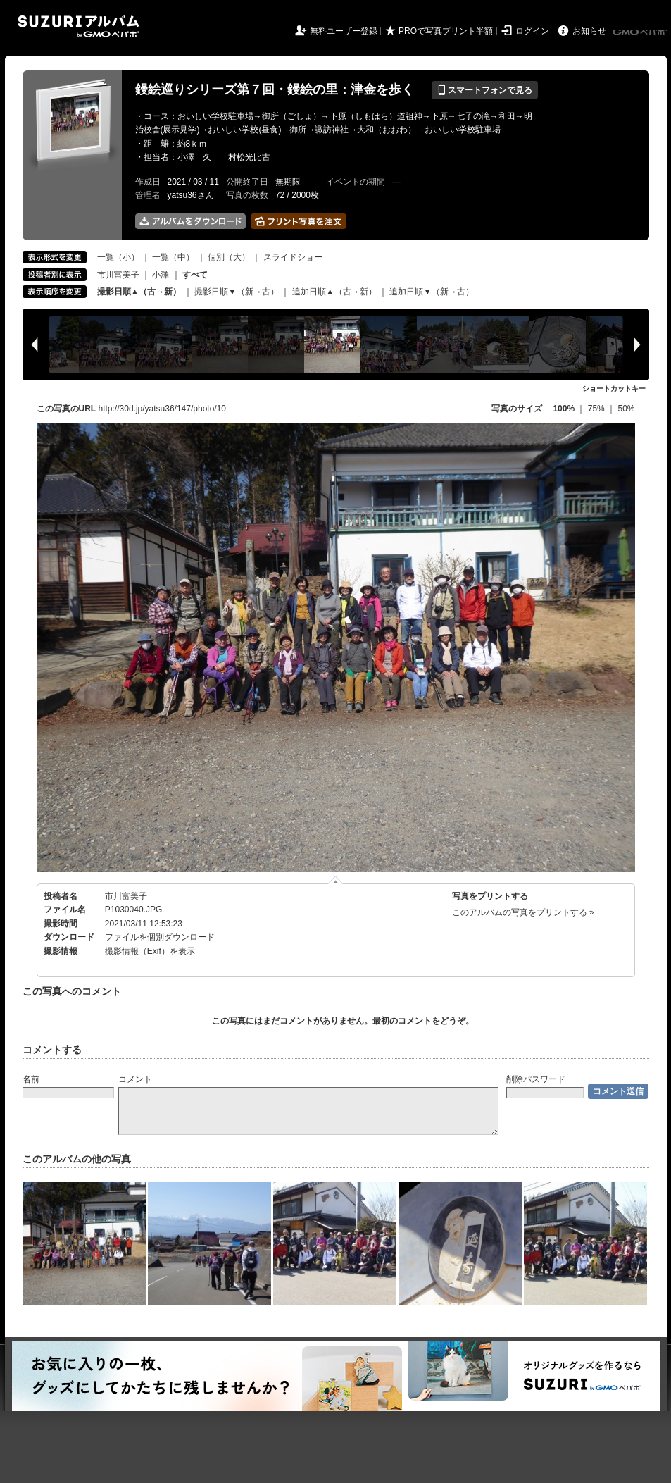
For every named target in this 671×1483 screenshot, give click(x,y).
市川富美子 (118, 275)
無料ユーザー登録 (343, 31)
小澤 (160, 275)
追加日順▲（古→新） (334, 292)
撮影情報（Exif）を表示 (150, 951)
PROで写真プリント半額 (446, 31)
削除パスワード (535, 1079)
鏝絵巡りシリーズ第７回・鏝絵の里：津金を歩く (274, 89)
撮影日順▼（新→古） (236, 292)
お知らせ (589, 31)
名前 (31, 1079)
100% (564, 409)
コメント (135, 1079)
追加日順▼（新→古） (431, 292)
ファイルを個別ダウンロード (160, 937)
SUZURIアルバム (78, 26)
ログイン (532, 31)
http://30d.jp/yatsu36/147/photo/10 (162, 409)
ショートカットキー (614, 388)
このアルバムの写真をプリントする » (523, 912)
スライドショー (292, 257)
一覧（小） (118, 257)
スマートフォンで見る (484, 90)
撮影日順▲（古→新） (139, 292)
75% (597, 409)
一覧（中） (173, 257)
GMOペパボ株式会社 (641, 32)
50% (625, 409)
